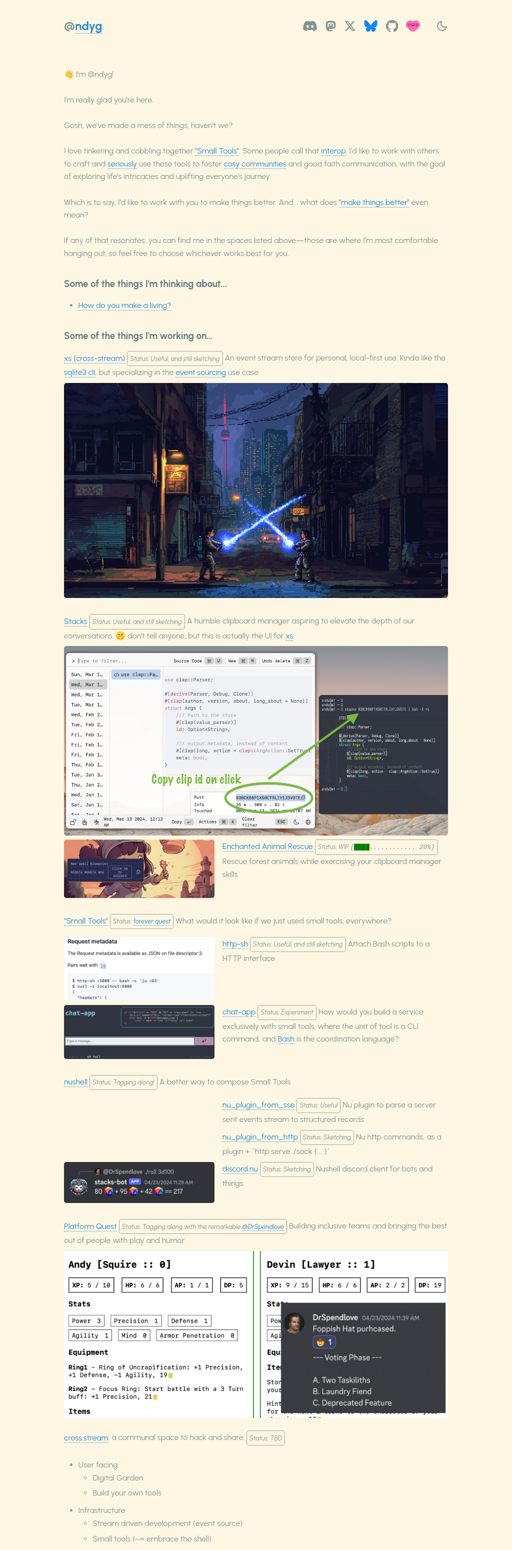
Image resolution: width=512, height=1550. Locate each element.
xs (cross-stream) (94, 358)
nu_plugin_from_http (260, 1137)
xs (289, 635)
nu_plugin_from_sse (258, 1105)
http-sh (235, 943)
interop (333, 151)
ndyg (88, 25)
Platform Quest (90, 1226)
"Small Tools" (217, 151)
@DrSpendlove (263, 1226)
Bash (286, 1039)
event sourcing (201, 372)
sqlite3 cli (80, 372)
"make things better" (374, 202)
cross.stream (86, 1437)
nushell (76, 1081)
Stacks (76, 621)
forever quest (152, 921)
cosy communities (255, 163)
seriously (122, 163)
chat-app (239, 1011)
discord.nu (240, 1169)
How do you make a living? (125, 305)
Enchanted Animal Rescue (267, 846)
